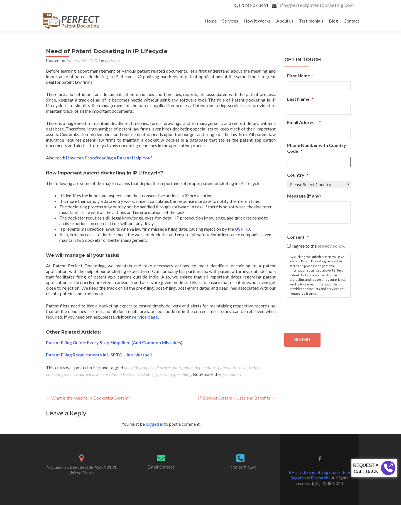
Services (230, 20)
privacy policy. (331, 245)
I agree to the (318, 245)
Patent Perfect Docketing (132, 374)
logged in (154, 424)
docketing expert (138, 367)
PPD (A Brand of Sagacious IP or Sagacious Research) (320, 474)
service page (145, 316)
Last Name (300, 99)
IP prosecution (168, 367)
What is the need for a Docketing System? (88, 397)
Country (298, 175)
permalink (230, 374)
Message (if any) (304, 195)
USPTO (242, 228)
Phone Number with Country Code (316, 148)
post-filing (165, 374)
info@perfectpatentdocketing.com (315, 5)
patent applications (199, 367)
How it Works (257, 20)
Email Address (304, 122)
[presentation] (329, 313)
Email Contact (160, 466)
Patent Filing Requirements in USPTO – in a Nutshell (99, 354)
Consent (298, 237)
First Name (300, 75)
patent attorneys (232, 367)
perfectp (112, 60)
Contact (351, 20)
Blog (333, 20)
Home (211, 20)
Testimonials (311, 20)
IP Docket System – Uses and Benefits (237, 397)
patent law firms (94, 374)
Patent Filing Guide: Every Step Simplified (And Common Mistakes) (114, 342)
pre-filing (183, 374)
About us (285, 20)
